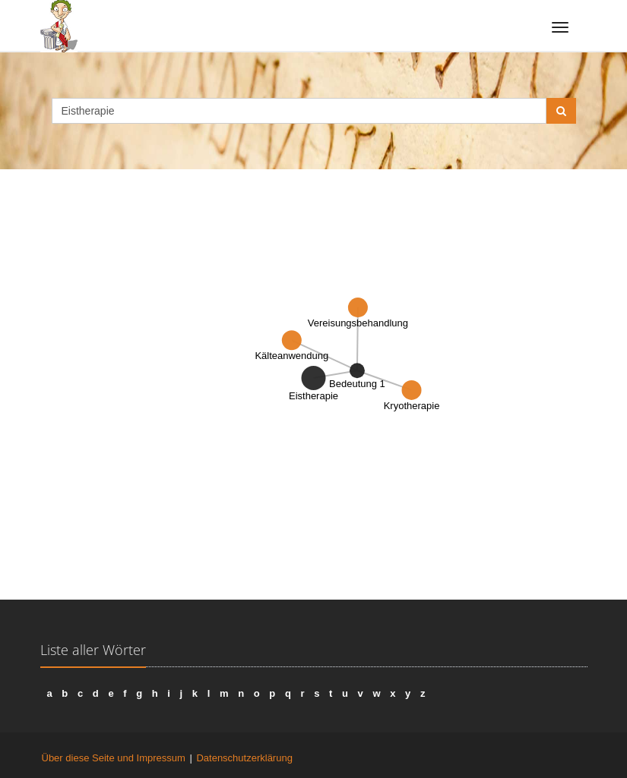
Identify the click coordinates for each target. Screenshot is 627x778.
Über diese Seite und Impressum (113, 758)
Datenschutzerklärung (244, 758)
